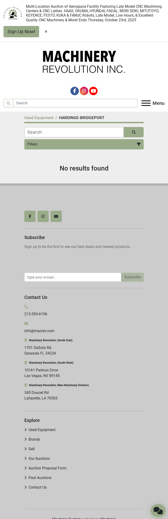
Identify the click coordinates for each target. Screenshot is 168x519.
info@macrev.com (39, 331)
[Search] (75, 103)
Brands (34, 439)
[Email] (72, 277)
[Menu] (146, 103)
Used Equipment (42, 430)
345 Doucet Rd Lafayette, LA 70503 (41, 395)
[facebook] (74, 91)
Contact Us (38, 487)
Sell (32, 449)
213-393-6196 (35, 314)
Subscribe (132, 277)
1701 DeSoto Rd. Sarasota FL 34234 (40, 350)
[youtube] (93, 91)
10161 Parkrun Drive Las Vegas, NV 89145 (42, 373)
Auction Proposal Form (47, 468)
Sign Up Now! (21, 31)
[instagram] (84, 91)
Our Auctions (39, 458)
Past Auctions (40, 477)
